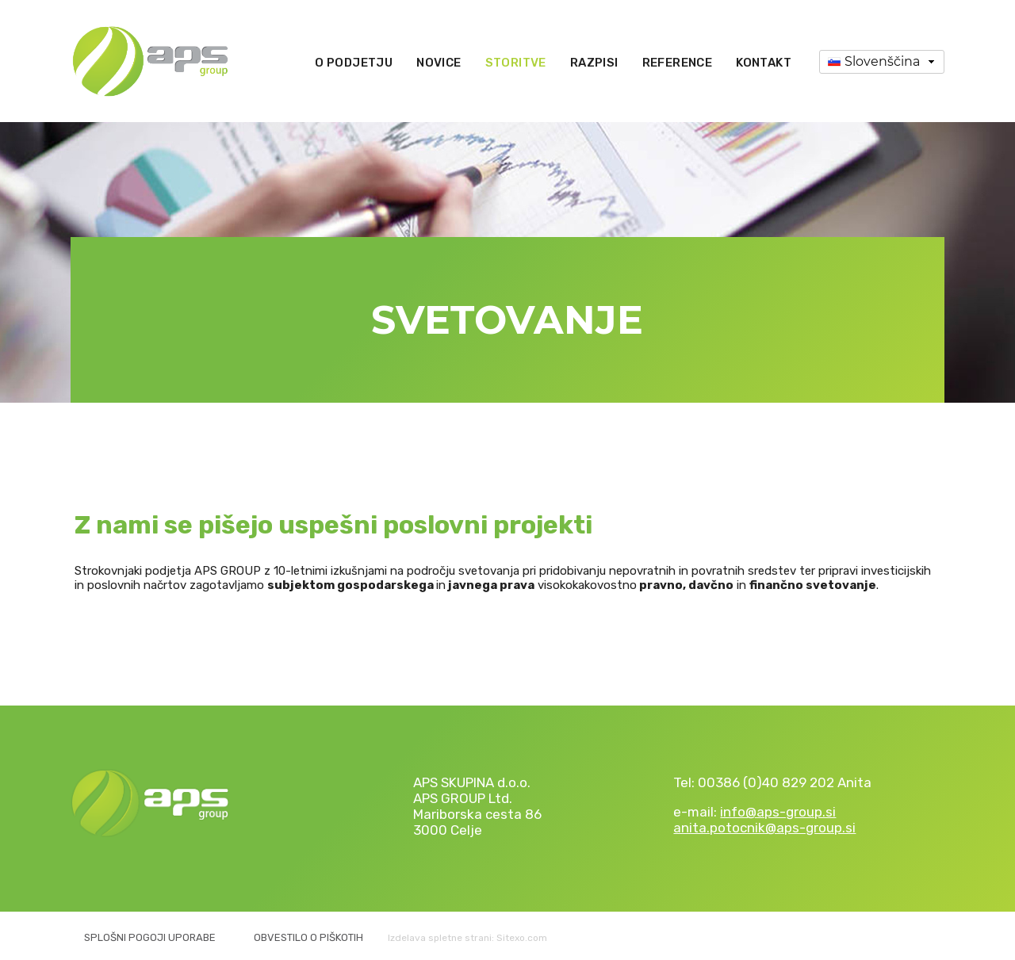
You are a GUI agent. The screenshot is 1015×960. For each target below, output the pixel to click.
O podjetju (354, 62)
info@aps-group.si (778, 812)
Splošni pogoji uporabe (150, 937)
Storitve (515, 62)
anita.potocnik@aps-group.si (764, 828)
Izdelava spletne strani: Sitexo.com (467, 937)
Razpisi (594, 62)
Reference (677, 62)
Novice (438, 62)
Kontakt (763, 62)
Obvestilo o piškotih (308, 937)
